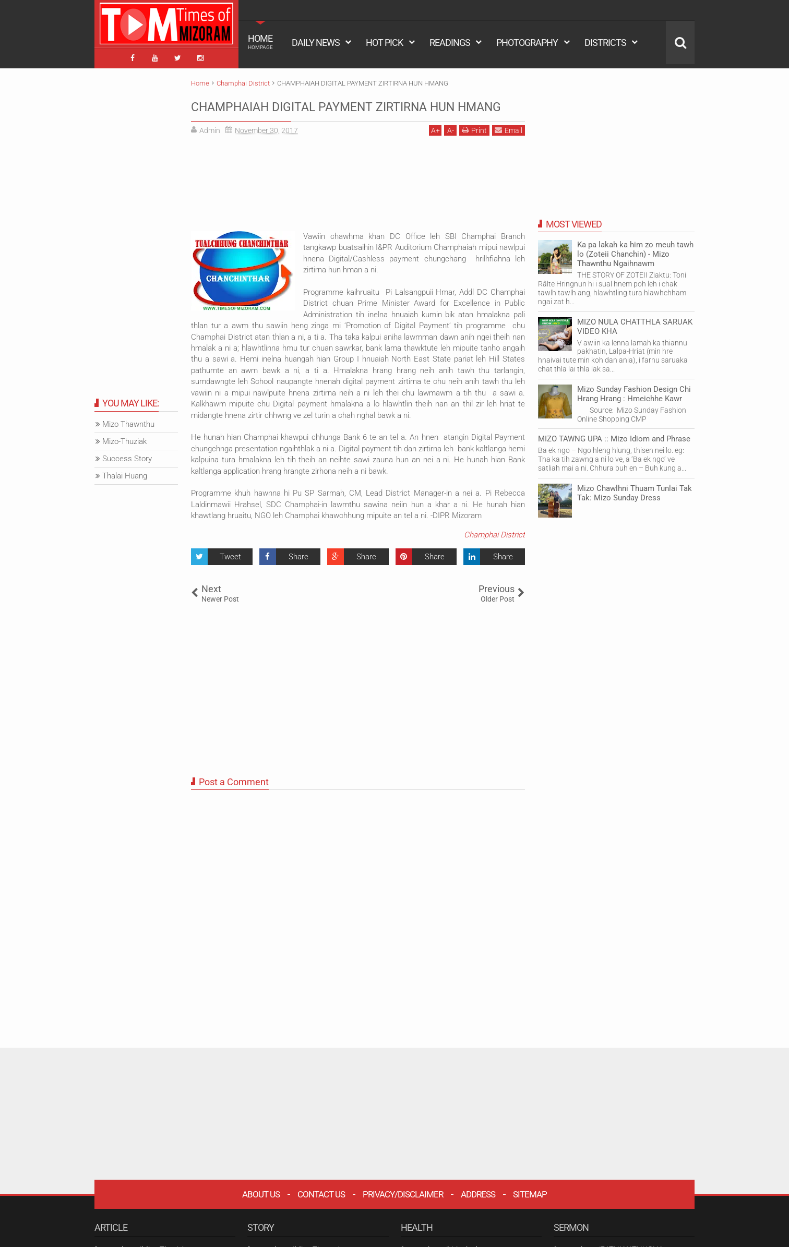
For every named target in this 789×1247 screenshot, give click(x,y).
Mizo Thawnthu (128, 420)
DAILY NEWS (316, 42)
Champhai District (494, 551)
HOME (260, 42)
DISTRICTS (605, 42)
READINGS (449, 42)
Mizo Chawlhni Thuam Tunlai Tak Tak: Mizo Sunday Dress (634, 488)
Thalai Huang (124, 472)
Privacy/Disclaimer (403, 1210)
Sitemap (530, 1210)
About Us (261, 1210)
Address (478, 1210)
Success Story (127, 455)
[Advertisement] (358, 203)
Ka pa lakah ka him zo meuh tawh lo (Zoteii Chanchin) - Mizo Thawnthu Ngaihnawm (635, 250)
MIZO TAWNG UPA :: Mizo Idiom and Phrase (614, 435)
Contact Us (321, 1210)
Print (474, 146)
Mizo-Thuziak (124, 437)
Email (508, 146)
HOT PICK (384, 42)
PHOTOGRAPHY (527, 42)
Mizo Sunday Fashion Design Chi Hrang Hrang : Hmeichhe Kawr (634, 389)
